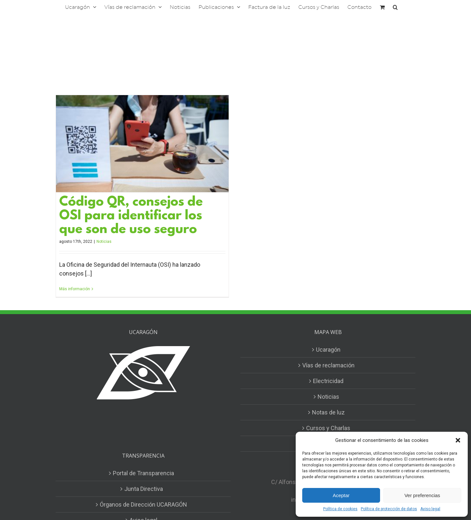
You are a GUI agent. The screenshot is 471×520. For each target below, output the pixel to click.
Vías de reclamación (328, 365)
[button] (458, 440)
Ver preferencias (422, 495)
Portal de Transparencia (143, 473)
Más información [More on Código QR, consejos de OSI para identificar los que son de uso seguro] (74, 289)
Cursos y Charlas (328, 428)
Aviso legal (430, 509)
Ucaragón (328, 349)
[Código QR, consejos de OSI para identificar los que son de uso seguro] (142, 143)
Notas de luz (328, 412)
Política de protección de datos (389, 509)
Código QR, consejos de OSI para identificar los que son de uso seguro (131, 216)
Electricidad (328, 380)
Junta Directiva (143, 488)
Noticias (104, 241)
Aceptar (341, 495)
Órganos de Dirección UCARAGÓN (143, 504)
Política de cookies (340, 509)
